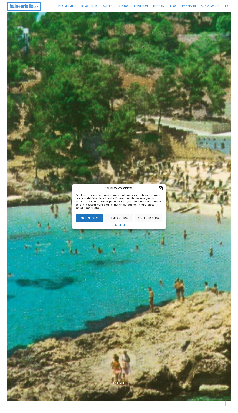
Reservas (189, 6)
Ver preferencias (148, 218)
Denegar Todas (119, 218)
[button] (160, 188)
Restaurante (67, 6)
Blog (173, 6)
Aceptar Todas (89, 218)
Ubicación (141, 6)
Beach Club (89, 6)
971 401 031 (210, 6)
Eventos (123, 6)
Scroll (119, 383)
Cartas (107, 6)
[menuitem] (226, 6)
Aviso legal (120, 225)
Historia (159, 6)
